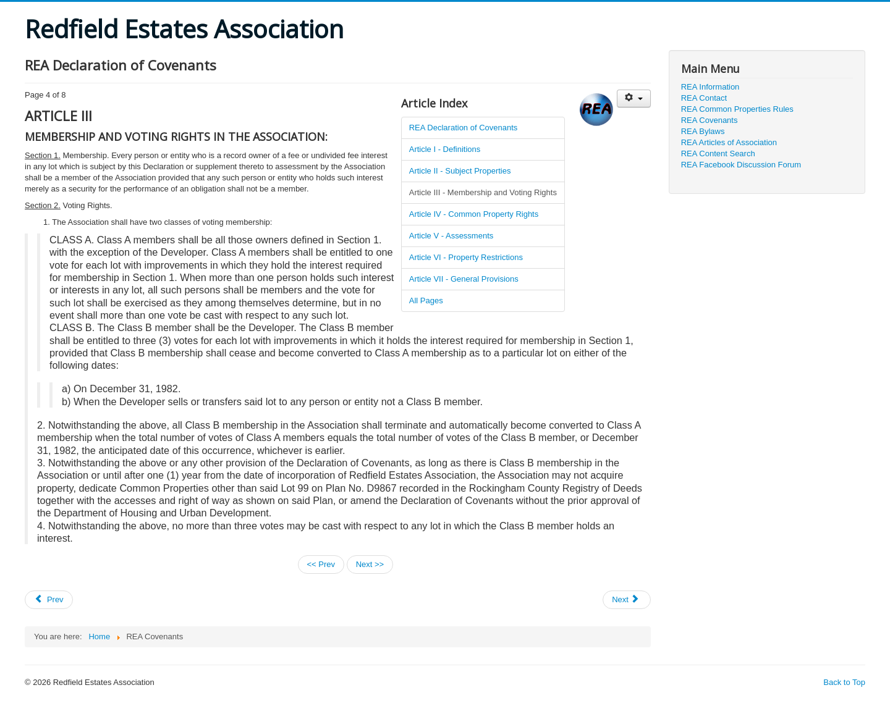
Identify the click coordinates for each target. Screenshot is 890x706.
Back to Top (844, 682)
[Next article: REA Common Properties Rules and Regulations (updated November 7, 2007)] (627, 599)
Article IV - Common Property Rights (474, 214)
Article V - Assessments (451, 235)
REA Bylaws (703, 131)
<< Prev (321, 564)
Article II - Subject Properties (460, 170)
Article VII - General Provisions (464, 279)
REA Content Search (718, 153)
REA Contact (704, 98)
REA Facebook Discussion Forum (741, 164)
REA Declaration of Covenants (463, 127)
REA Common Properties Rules (737, 109)
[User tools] (634, 98)
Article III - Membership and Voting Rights (483, 192)
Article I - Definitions (445, 149)
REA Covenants (709, 120)
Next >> (370, 564)
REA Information (710, 86)
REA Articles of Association (729, 142)
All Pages (426, 300)
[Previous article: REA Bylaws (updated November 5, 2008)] (49, 599)
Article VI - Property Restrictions (466, 257)
